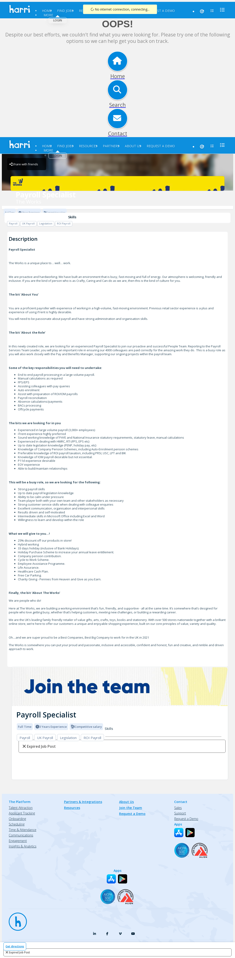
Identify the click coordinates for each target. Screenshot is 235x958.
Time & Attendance (22, 830)
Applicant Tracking (22, 813)
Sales (178, 808)
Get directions (15, 946)
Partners (111, 146)
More (48, 15)
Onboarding (17, 819)
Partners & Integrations (83, 802)
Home (47, 10)
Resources (88, 146)
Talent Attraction (21, 808)
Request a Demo (161, 10)
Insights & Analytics (22, 846)
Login (57, 20)
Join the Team (130, 808)
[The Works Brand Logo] (117, 183)
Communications (21, 835)
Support (180, 813)
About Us (133, 146)
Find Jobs (65, 10)
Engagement (18, 841)
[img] (120, 686)
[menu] (221, 10)
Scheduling (17, 824)
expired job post (19, 952)
